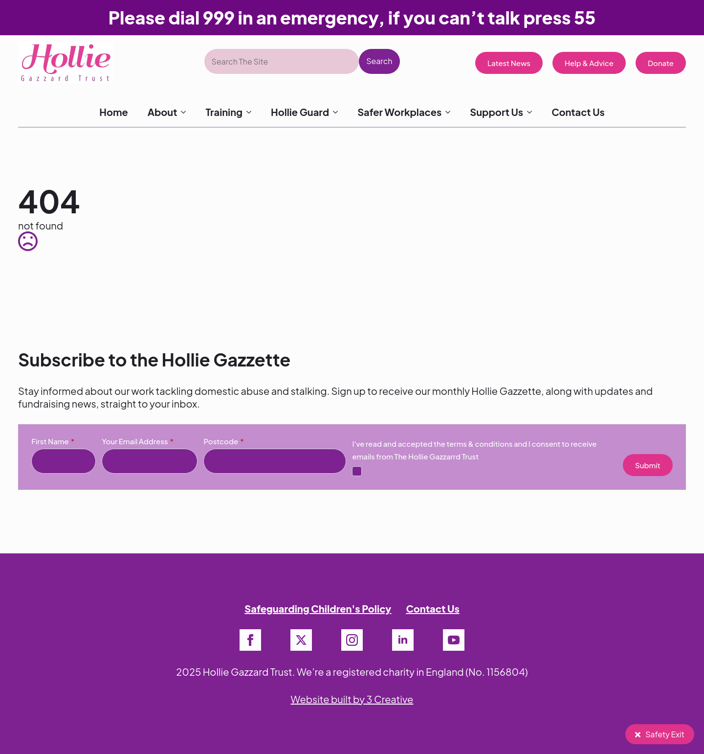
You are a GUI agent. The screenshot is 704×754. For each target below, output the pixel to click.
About (162, 112)
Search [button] (379, 61)
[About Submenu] (186, 112)
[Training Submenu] (251, 112)
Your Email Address (138, 441)
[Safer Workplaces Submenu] (450, 112)
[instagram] (352, 640)
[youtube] (453, 640)
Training (223, 112)
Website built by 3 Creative (352, 699)
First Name (52, 441)
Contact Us (578, 112)
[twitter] (301, 640)
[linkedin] (403, 640)
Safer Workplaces (399, 112)
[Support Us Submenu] (532, 112)
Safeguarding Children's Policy (317, 608)
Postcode (223, 441)
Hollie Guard (300, 112)
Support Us (496, 112)
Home (113, 112)
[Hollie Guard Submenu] (338, 112)
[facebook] (250, 640)
